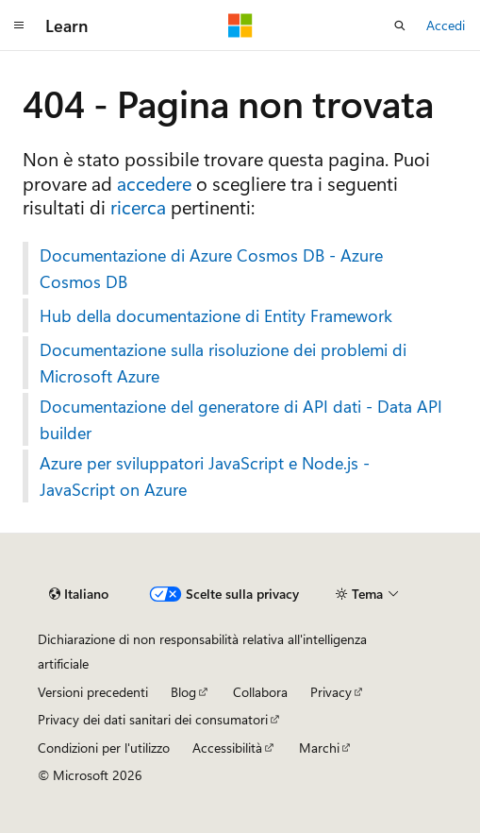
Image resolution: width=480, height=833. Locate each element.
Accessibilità (227, 747)
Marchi (319, 747)
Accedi (445, 25)
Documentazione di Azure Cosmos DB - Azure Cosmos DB (211, 268)
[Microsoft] (240, 25)
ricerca (138, 206)
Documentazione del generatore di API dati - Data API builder (241, 419)
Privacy (331, 692)
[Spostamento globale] (19, 25)
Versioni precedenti (93, 692)
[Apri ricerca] (400, 25)
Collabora (260, 692)
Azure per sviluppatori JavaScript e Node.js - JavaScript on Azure (205, 476)
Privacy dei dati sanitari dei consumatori (153, 719)
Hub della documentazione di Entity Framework (216, 315)
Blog (183, 692)
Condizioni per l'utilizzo (104, 747)
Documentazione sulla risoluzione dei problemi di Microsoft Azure (223, 362)
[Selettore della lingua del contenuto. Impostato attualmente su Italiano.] (79, 594)
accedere (154, 183)
